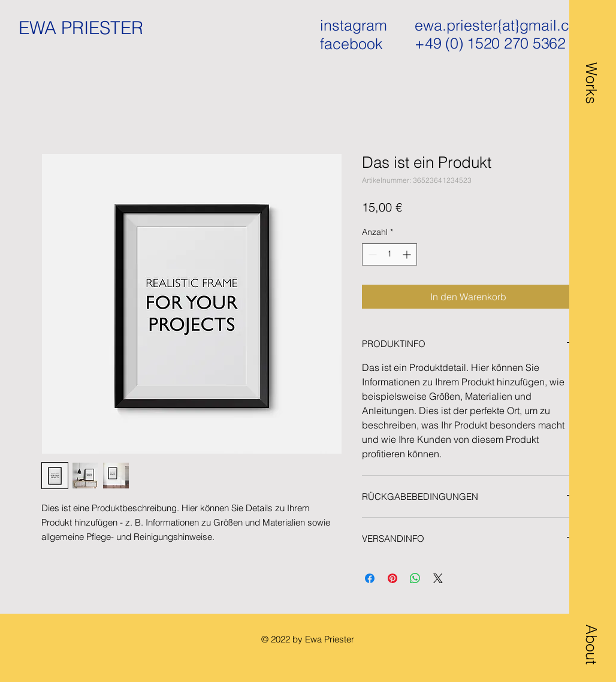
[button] (591, 58)
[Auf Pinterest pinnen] (392, 578)
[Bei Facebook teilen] (370, 578)
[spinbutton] (389, 254)
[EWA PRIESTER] (86, 28)
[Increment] (407, 254)
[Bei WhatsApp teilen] (415, 578)
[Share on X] (438, 578)
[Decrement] (371, 254)
